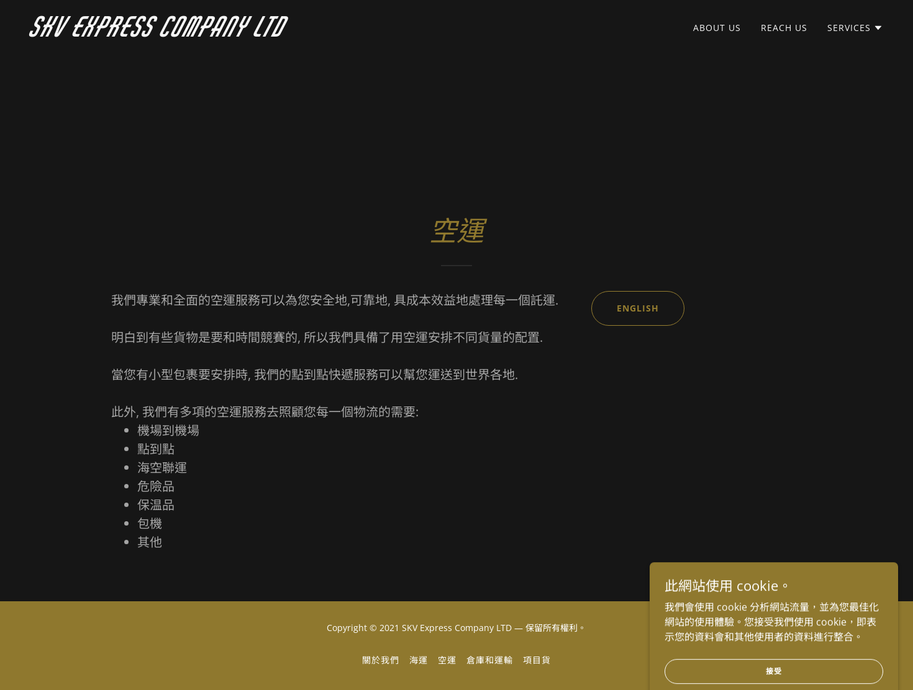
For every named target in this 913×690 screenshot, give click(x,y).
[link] (179, 33)
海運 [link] (418, 660)
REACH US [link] (784, 28)
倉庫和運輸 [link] (489, 660)
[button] (855, 27)
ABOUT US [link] (717, 28)
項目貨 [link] (537, 660)
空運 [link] (447, 660)
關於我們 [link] (380, 660)
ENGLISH (638, 308)
